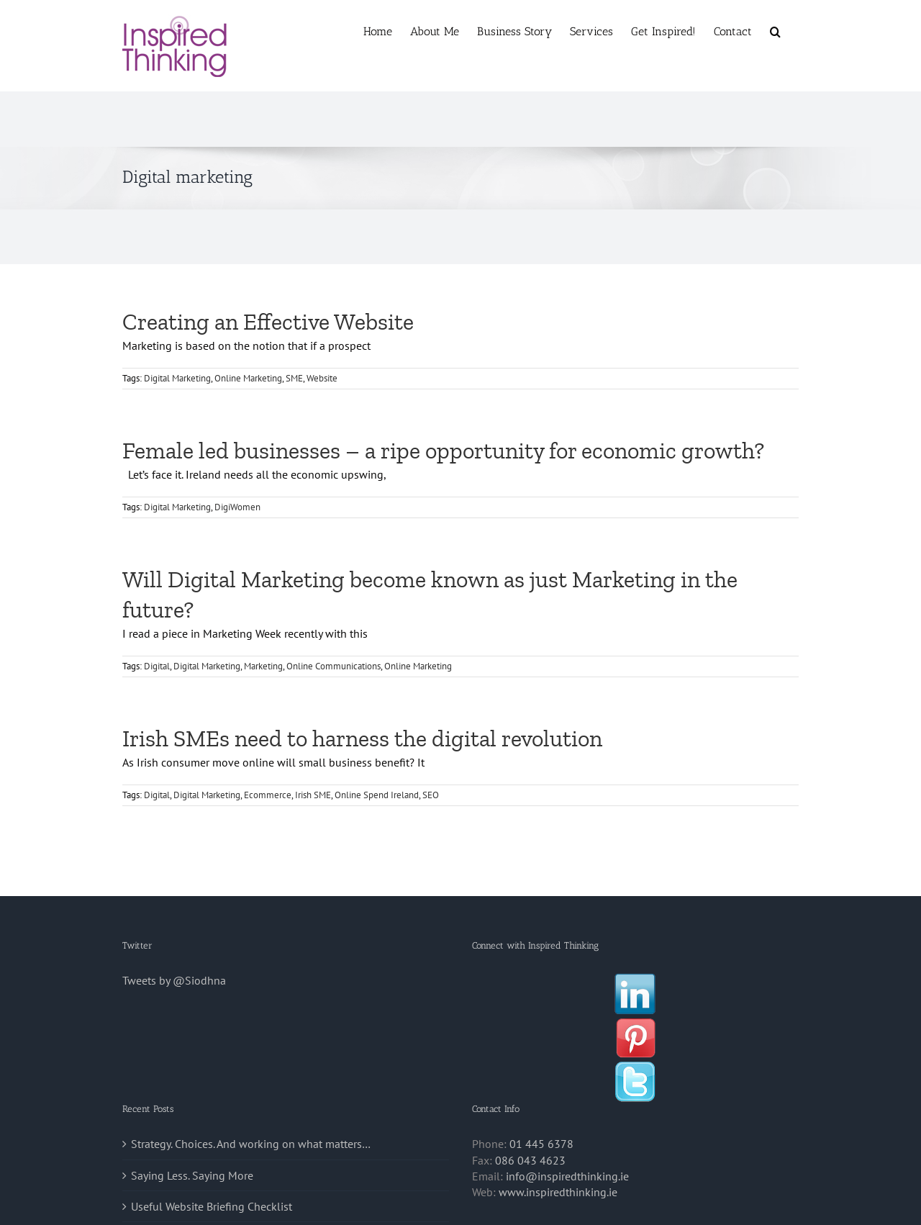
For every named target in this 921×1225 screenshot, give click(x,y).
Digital (157, 666)
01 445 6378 (541, 1143)
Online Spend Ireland (377, 795)
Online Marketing (248, 378)
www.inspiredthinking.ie (558, 1192)
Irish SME (313, 795)
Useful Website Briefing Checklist (211, 1206)
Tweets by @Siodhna (174, 980)
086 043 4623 (530, 1160)
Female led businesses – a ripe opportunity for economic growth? (443, 450)
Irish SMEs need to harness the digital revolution (362, 738)
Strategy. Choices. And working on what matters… (251, 1143)
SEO (430, 795)
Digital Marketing (177, 378)
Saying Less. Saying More (192, 1175)
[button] (775, 30)
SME (294, 378)
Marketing (263, 666)
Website (322, 378)
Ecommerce (267, 795)
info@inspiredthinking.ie (567, 1176)
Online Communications (333, 666)
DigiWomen (237, 507)
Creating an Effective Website (268, 321)
